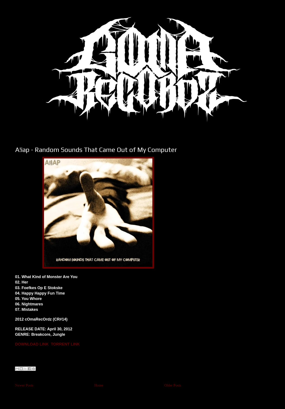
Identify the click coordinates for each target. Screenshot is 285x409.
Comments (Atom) (106, 397)
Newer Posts (24, 385)
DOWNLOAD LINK (32, 344)
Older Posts (172, 385)
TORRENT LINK (65, 344)
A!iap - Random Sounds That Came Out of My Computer (96, 149)
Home (98, 385)
